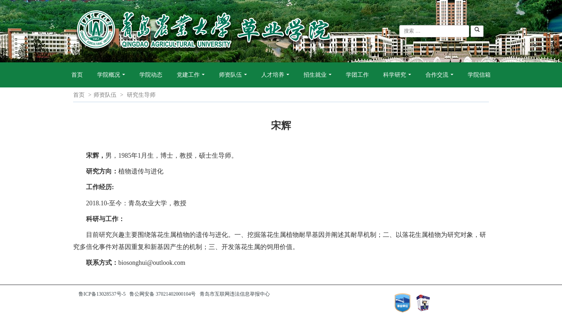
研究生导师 (141, 95)
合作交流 (440, 78)
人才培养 (276, 78)
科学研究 (398, 78)
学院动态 (150, 75)
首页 (77, 75)
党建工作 (192, 78)
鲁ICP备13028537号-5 (101, 294)
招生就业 (319, 78)
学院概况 (112, 78)
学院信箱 (479, 75)
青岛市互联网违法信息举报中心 (235, 294)
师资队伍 (234, 78)
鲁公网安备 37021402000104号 (162, 294)
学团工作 (357, 75)
